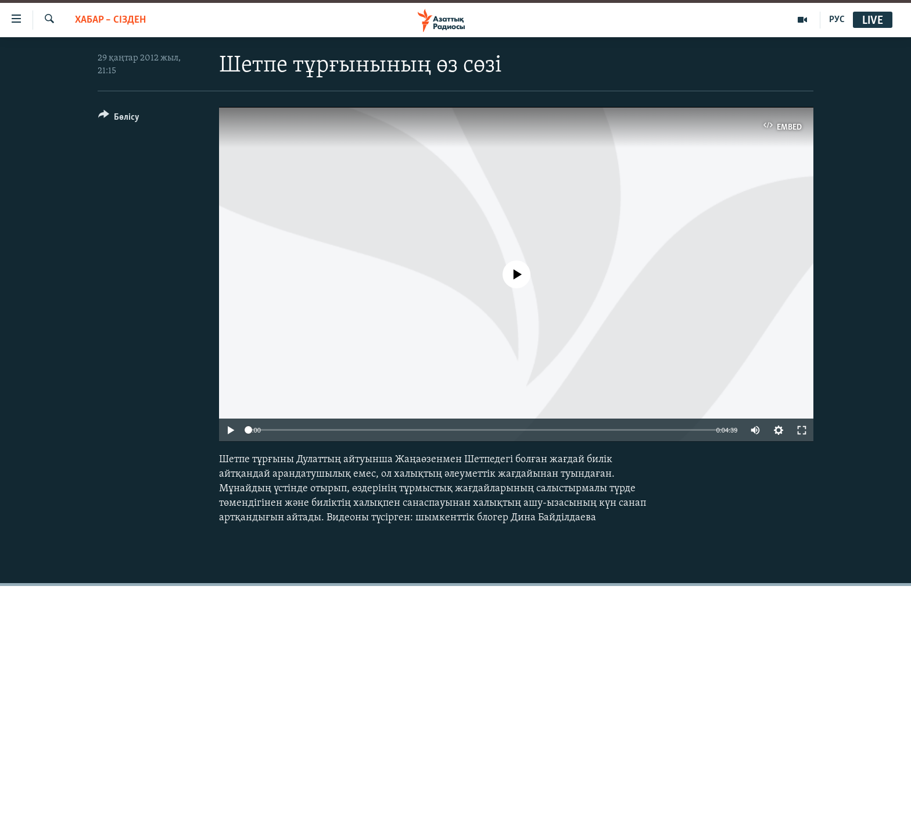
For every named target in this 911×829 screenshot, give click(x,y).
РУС (837, 19)
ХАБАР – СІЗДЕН (110, 20)
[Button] (118, 119)
